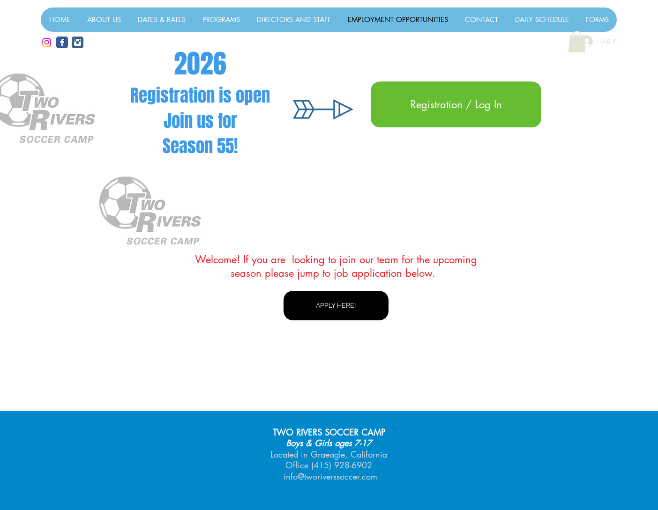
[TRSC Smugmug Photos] (77, 42)
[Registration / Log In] (456, 104)
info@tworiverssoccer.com (330, 476)
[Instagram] (46, 42)
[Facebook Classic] (62, 42)
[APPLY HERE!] (336, 305)
